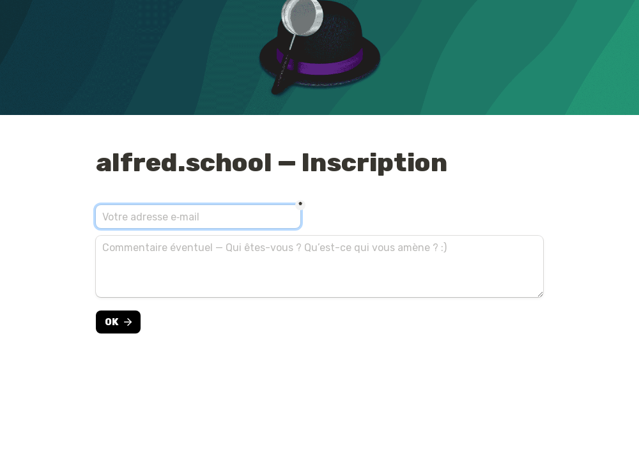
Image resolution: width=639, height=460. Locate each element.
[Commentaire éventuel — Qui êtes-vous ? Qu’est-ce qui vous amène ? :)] (319, 266)
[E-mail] (198, 216)
